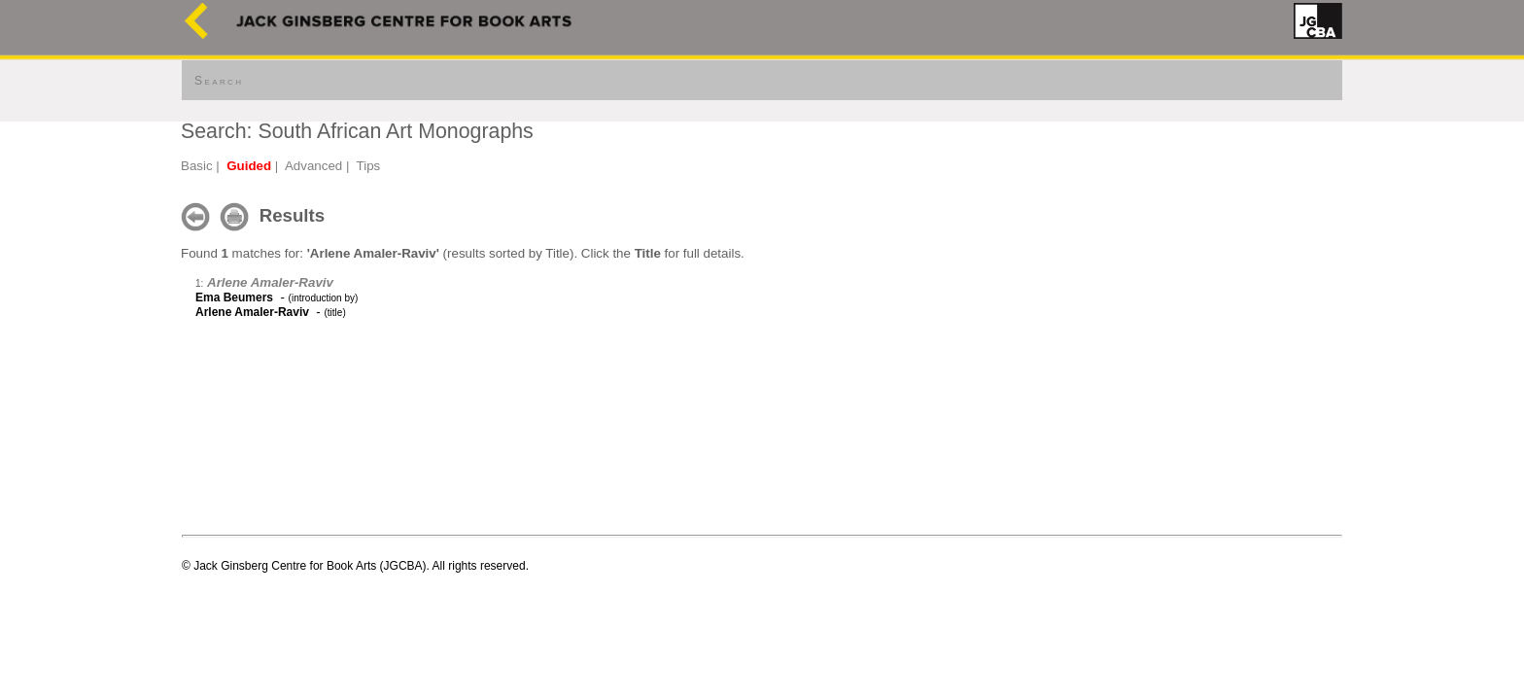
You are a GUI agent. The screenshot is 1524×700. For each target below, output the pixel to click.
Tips (369, 165)
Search (218, 81)
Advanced (313, 165)
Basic (197, 165)
